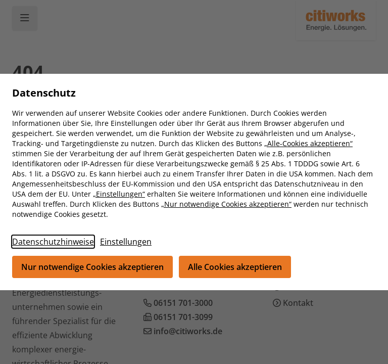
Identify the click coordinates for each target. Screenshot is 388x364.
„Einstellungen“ (119, 194)
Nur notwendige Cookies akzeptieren (92, 266)
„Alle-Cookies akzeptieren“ (308, 143)
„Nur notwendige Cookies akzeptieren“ (226, 204)
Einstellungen (126, 241)
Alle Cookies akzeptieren (235, 266)
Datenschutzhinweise (53, 241)
